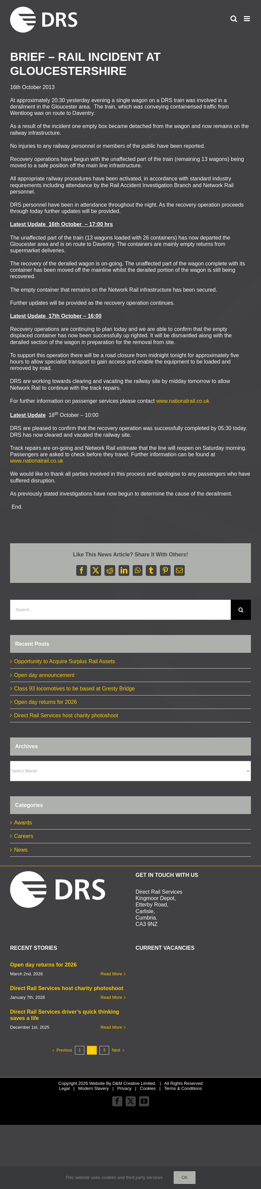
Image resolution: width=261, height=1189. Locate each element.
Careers (23, 836)
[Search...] (120, 610)
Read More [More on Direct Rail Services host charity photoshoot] (111, 997)
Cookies (148, 1088)
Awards (23, 822)
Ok (184, 1177)
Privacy (124, 1088)
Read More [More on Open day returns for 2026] (111, 973)
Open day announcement (44, 675)
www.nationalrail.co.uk (182, 401)
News (21, 850)
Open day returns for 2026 (45, 702)
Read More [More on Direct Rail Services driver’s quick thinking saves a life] (111, 1027)
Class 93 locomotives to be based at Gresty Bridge (74, 688)
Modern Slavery (93, 1088)
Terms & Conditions (183, 1088)
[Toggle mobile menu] (247, 18)
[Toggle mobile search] (233, 18)
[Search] (241, 610)
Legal (64, 1088)
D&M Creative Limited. (134, 1083)
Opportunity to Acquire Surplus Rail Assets (64, 661)
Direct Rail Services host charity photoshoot (66, 715)
